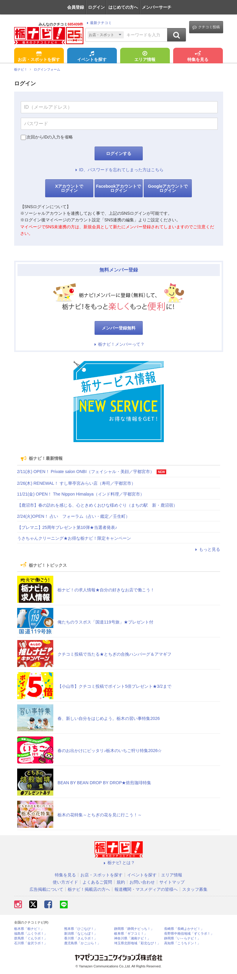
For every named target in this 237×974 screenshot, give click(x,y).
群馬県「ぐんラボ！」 (30, 938)
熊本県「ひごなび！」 (80, 928)
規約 (121, 882)
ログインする (118, 153)
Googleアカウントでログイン (168, 188)
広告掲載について (46, 889)
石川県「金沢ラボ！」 (30, 943)
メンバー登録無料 (119, 328)
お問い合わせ (142, 882)
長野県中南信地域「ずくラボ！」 (189, 933)
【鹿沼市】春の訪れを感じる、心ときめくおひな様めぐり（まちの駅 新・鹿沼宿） (97, 505)
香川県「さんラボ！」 (80, 938)
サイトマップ (172, 882)
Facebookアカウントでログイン (118, 188)
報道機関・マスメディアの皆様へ (146, 889)
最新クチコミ (98, 23)
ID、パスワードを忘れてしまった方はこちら (119, 169)
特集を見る (197, 56)
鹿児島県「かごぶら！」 (82, 943)
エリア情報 (144, 56)
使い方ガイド (65, 882)
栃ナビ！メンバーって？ (119, 344)
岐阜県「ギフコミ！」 (130, 933)
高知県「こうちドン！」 (182, 943)
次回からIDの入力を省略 (50, 137)
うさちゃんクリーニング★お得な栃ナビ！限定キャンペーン (74, 538)
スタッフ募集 (194, 889)
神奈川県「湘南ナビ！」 (132, 938)
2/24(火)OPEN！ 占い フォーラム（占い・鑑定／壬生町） (73, 516)
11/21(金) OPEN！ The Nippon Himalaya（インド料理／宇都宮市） (80, 494)
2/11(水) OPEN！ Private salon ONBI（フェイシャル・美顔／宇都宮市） (85, 471)
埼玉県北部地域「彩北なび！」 (137, 943)
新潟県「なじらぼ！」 (80, 933)
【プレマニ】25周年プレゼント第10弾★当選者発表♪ (67, 527)
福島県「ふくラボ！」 (30, 933)
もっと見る (207, 549)
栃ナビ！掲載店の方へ (89, 889)
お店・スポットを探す (39, 56)
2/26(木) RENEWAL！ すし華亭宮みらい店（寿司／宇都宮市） (76, 483)
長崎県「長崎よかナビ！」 (184, 928)
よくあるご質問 (97, 882)
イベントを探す (92, 56)
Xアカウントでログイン (69, 188)
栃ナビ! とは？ (118, 862)
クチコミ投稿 (206, 27)
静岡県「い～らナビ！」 (182, 938)
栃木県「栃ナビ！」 (29, 928)
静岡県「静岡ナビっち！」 (134, 928)
